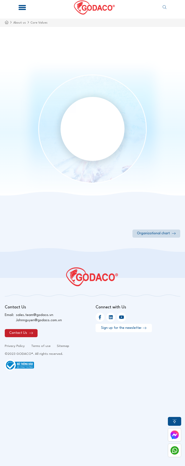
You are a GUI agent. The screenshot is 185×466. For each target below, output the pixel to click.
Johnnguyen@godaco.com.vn (39, 320)
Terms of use (41, 346)
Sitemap (63, 346)
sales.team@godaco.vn (34, 315)
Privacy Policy (15, 346)
